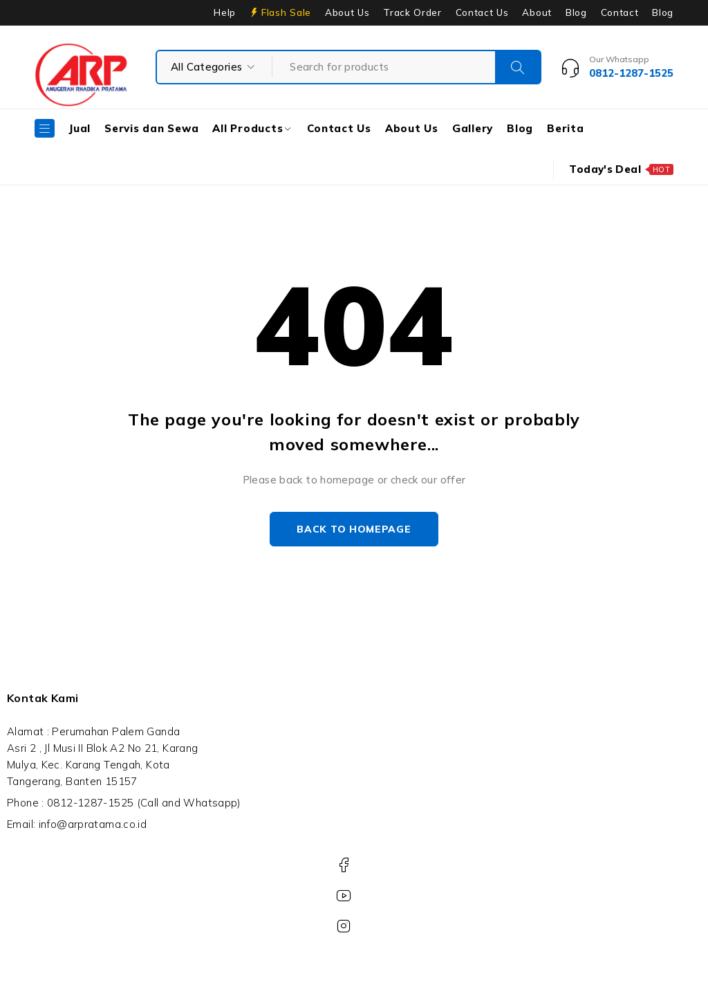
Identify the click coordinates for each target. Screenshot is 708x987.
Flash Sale (286, 12)
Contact (620, 12)
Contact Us (482, 12)
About (536, 12)
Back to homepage (354, 529)
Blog (576, 12)
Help (225, 12)
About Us (347, 12)
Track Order (412, 12)
